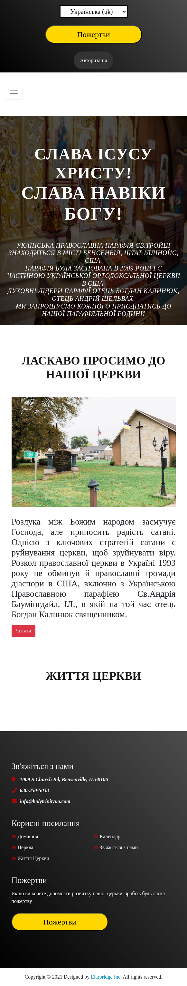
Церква (22, 847)
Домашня (25, 836)
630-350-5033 (34, 790)
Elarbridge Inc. (106, 977)
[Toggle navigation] (14, 93)
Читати (23, 630)
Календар (107, 836)
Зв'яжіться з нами (116, 847)
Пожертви (93, 34)
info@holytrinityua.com (45, 801)
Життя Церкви (93, 675)
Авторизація (93, 60)
